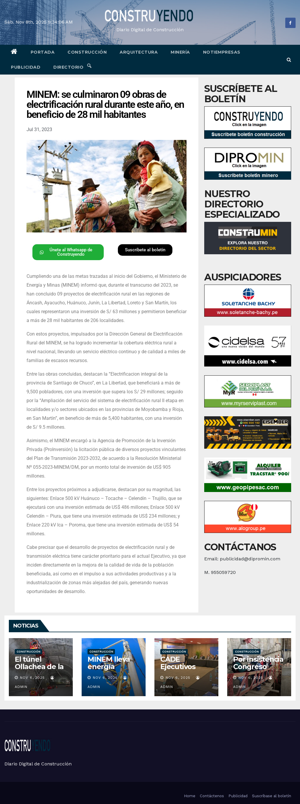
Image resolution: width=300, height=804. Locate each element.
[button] (289, 60)
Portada (43, 52)
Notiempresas (221, 52)
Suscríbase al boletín (271, 796)
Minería (180, 52)
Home (189, 796)
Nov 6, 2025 (32, 678)
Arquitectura (139, 52)
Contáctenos (212, 796)
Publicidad (25, 67)
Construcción (87, 52)
